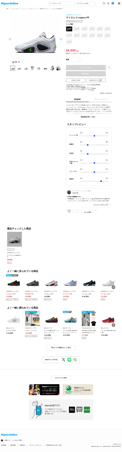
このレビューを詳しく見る (100, 204)
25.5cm (84, 29)
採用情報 (13, 445)
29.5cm (107, 35)
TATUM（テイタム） (44, 8)
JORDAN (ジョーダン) (73, 15)
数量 (67, 59)
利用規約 (22, 445)
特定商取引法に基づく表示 (54, 445)
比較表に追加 (75, 80)
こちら (83, 86)
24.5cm (69, 29)
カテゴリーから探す (61, 378)
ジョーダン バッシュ (32, 8)
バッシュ (23, 8)
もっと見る (87, 212)
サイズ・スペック (100, 99)
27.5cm (69, 35)
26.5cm (100, 29)
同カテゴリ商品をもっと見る (61, 347)
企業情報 (3, 445)
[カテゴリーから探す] (86, 3)
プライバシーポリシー (35, 445)
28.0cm (77, 35)
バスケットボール (15, 8)
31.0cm (69, 42)
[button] (10, 39)
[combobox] (61, 3)
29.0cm (92, 35)
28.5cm (84, 35)
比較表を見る (95, 80)
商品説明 (77, 99)
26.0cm (92, 29)
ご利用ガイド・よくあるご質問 (12, 440)
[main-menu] (119, 3)
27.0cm (107, 29)
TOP (7, 8)
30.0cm (100, 35)
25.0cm (77, 29)
